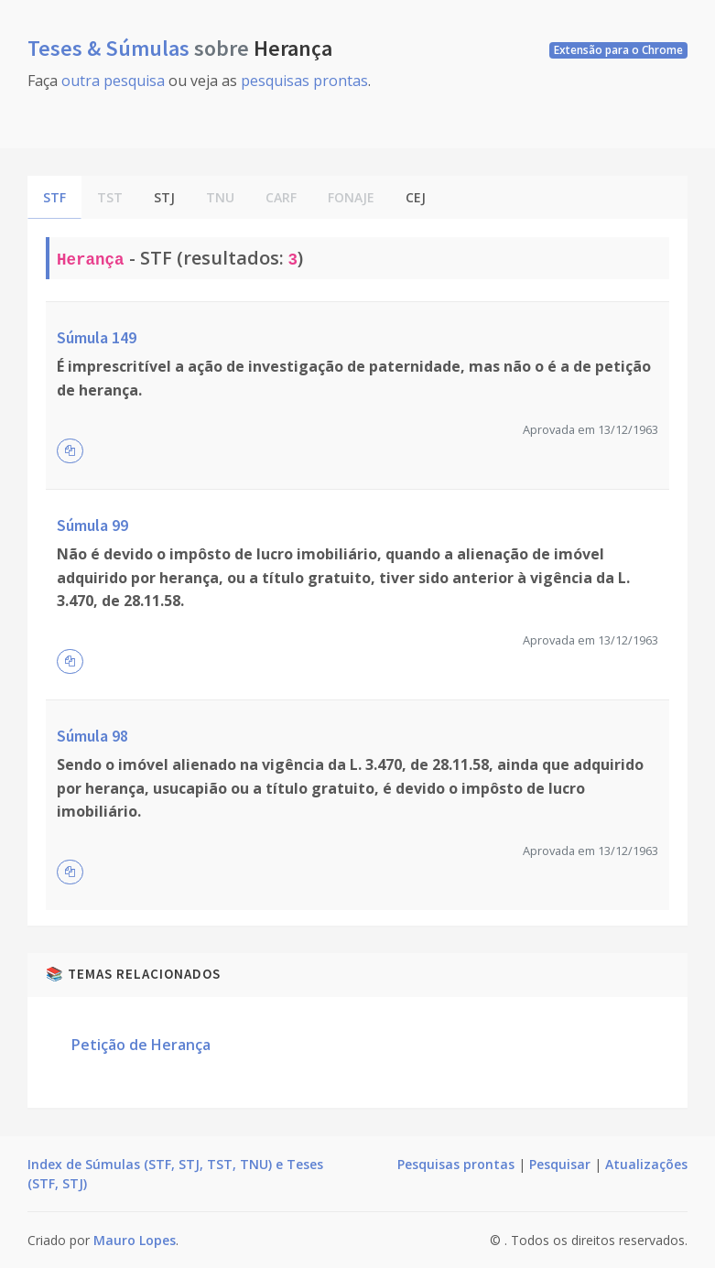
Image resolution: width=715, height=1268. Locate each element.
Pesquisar (559, 1164)
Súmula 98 (92, 735)
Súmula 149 (96, 337)
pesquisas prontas (304, 80)
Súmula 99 (92, 525)
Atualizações (646, 1164)
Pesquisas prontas (456, 1164)
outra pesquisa (113, 80)
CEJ (416, 197)
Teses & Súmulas (110, 48)
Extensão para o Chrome (618, 50)
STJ (164, 197)
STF (54, 197)
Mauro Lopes (134, 1240)
